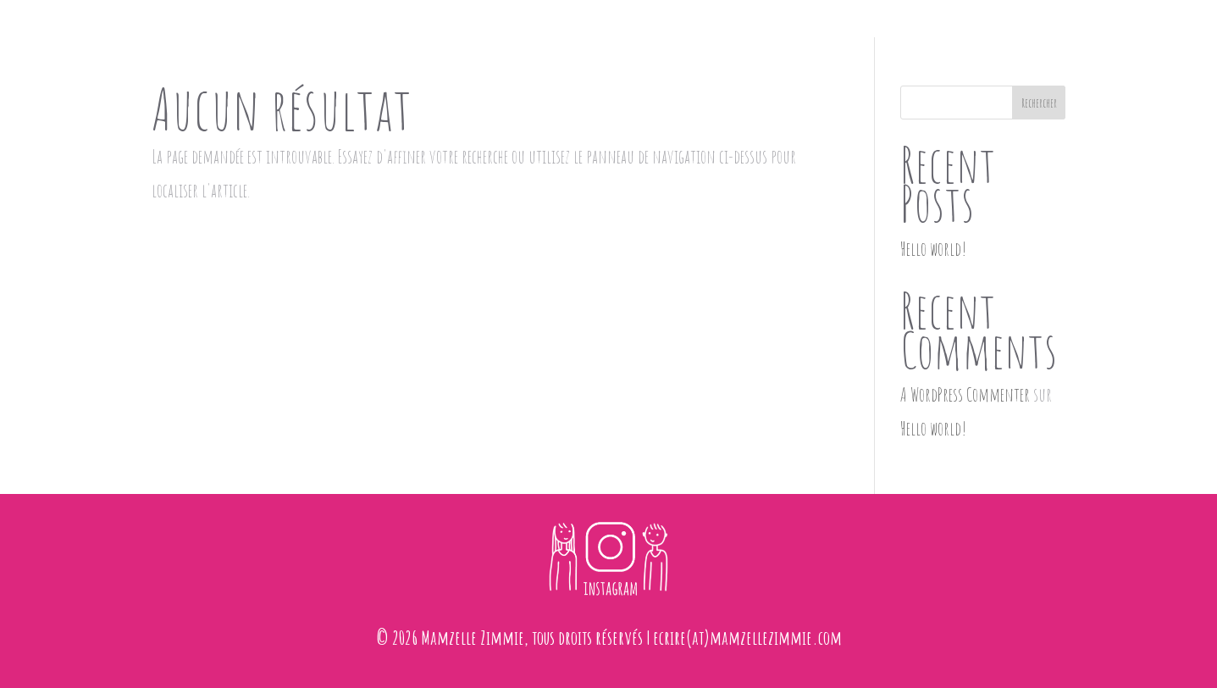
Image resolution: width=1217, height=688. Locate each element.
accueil (464, 23)
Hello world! (933, 248)
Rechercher (1039, 103)
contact (749, 23)
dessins (682, 23)
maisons (532, 23)
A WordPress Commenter (965, 394)
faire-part (609, 23)
